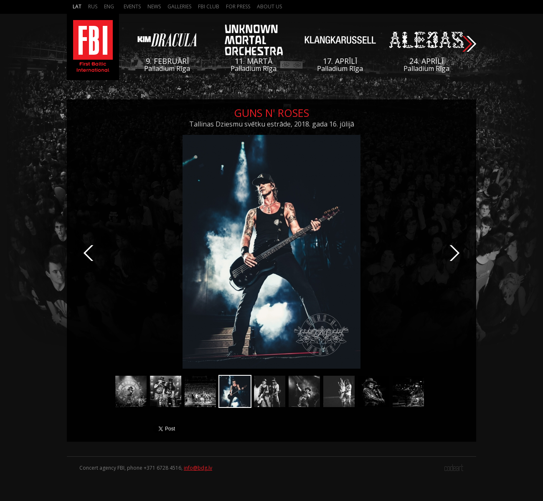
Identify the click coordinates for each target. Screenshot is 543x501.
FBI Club (208, 6)
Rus (92, 6)
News (154, 6)
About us (269, 6)
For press (238, 6)
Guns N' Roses (271, 113)
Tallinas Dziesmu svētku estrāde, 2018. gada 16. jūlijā (271, 124)
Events (132, 6)
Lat (77, 6)
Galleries (179, 6)
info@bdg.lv (198, 467)
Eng (109, 6)
